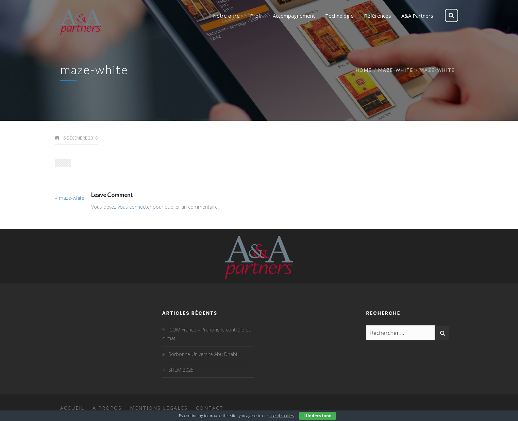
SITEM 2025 (181, 370)
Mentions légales (159, 408)
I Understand (317, 416)
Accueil (72, 408)
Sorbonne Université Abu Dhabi (202, 354)
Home (364, 70)
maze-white (395, 70)
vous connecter (134, 207)
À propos (107, 408)
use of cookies (281, 416)
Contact (209, 408)
